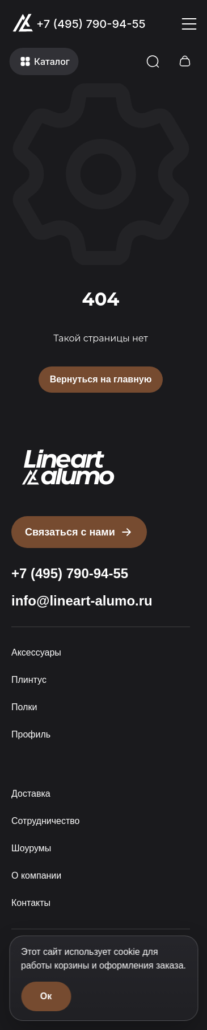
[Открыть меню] (189, 24)
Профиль (30, 734)
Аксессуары (36, 652)
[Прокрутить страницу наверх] (68, 467)
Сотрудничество (45, 821)
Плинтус (29, 680)
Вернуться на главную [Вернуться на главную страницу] (101, 379)
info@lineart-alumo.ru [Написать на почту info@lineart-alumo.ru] (82, 600)
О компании (36, 875)
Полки (24, 707)
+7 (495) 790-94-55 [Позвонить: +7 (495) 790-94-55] (91, 24)
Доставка (30, 793)
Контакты (30, 903)
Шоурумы (31, 848)
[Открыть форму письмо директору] (79, 532)
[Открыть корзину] (184, 61)
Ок (46, 996)
